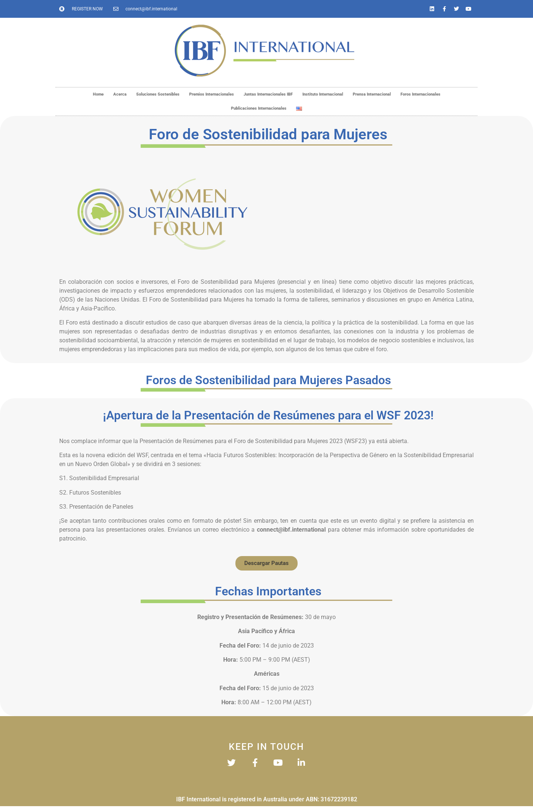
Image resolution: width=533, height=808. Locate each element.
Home (98, 94)
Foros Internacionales (420, 94)
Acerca (120, 94)
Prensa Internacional (372, 94)
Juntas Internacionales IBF (268, 94)
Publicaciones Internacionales (258, 108)
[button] (266, 563)
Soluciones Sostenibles (158, 94)
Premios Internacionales (211, 94)
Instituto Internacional (322, 94)
